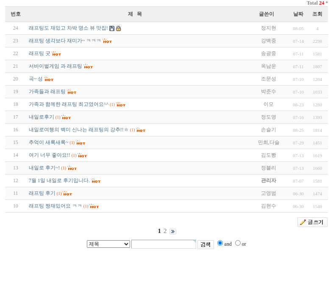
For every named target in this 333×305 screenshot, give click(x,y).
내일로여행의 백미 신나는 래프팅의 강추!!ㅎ (79, 130)
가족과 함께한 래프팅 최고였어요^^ (68, 104)
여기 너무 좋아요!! (49, 155)
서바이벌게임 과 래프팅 (55, 66)
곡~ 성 (36, 79)
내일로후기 (41, 117)
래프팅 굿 (39, 53)
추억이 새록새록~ (49, 142)
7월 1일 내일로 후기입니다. (59, 180)
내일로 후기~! (44, 168)
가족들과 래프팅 (47, 91)
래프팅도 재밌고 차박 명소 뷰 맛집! (68, 28)
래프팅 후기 (42, 193)
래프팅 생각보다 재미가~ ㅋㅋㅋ (65, 41)
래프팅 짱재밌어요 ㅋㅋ (55, 206)
